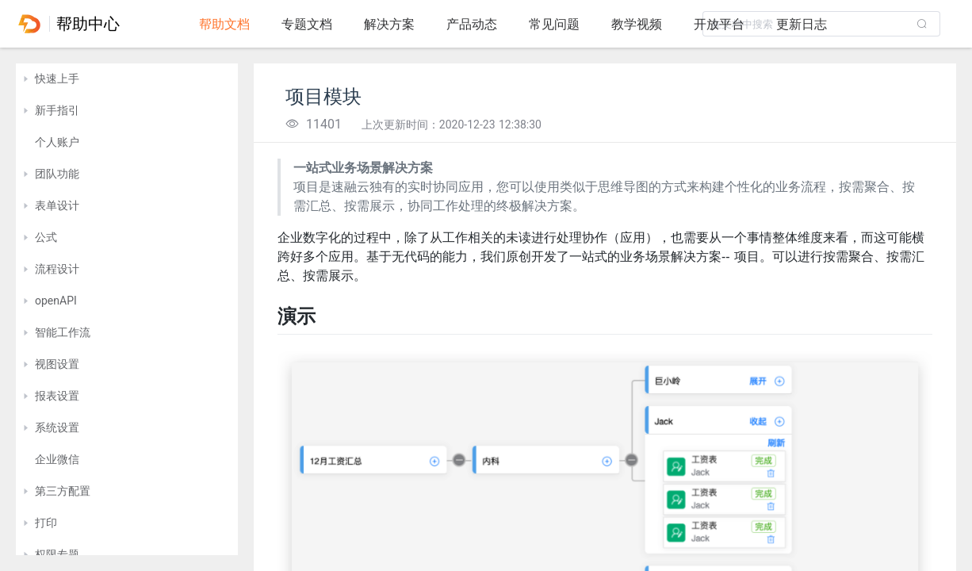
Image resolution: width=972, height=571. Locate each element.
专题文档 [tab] (306, 24)
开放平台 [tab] (719, 24)
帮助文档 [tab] (224, 24)
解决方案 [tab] (389, 24)
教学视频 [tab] (636, 24)
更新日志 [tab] (801, 24)
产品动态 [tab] (471, 24)
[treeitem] (127, 79)
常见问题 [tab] (554, 24)
